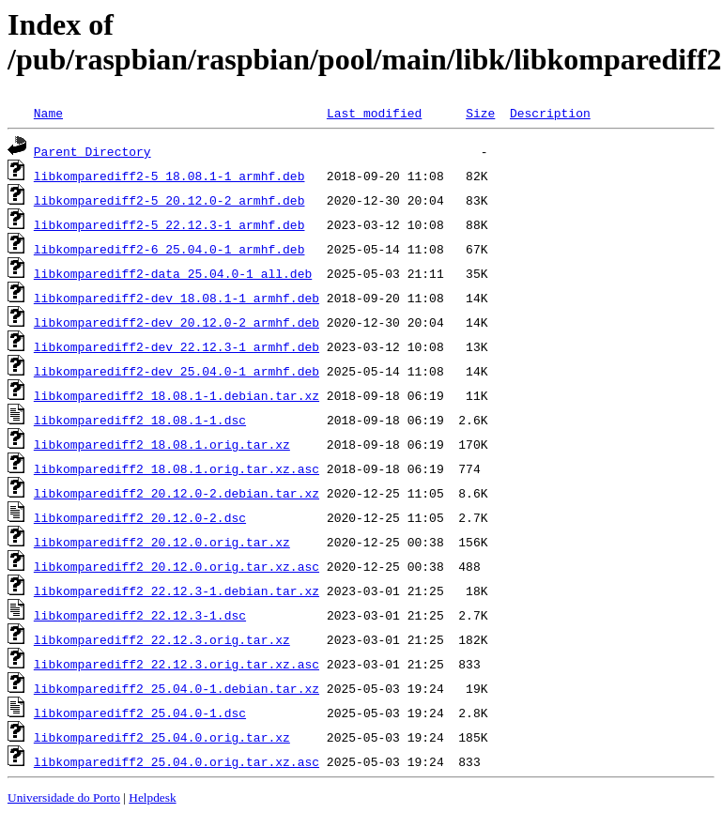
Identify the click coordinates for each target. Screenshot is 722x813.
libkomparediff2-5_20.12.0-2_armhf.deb (169, 200)
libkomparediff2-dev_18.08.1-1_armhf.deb (176, 297)
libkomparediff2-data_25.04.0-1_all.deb (173, 273)
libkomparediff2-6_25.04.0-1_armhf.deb (169, 248)
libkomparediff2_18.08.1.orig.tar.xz (162, 444)
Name (48, 112)
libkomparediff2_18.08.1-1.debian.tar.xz (176, 395)
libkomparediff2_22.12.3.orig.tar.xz (162, 639)
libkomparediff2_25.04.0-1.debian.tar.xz (176, 688)
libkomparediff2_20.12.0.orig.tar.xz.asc (176, 566)
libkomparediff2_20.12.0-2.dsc (140, 517)
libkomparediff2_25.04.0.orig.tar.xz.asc (176, 761)
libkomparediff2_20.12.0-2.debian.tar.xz (176, 492)
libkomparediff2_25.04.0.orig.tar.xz (162, 737)
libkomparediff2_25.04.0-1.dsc (140, 712)
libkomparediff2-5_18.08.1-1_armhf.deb (169, 175)
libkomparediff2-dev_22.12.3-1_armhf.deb (176, 346)
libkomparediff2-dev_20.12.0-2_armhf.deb (176, 322)
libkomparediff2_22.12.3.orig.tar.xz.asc (176, 663)
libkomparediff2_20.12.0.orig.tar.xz (162, 541)
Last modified (374, 112)
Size (480, 112)
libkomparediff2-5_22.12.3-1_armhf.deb (169, 224)
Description (550, 112)
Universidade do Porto (64, 797)
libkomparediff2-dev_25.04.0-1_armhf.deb (176, 370)
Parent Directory (92, 151)
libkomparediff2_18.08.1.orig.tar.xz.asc (176, 468)
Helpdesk (152, 797)
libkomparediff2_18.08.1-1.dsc (140, 419)
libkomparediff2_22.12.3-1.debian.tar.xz (176, 590)
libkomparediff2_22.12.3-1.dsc (140, 614)
